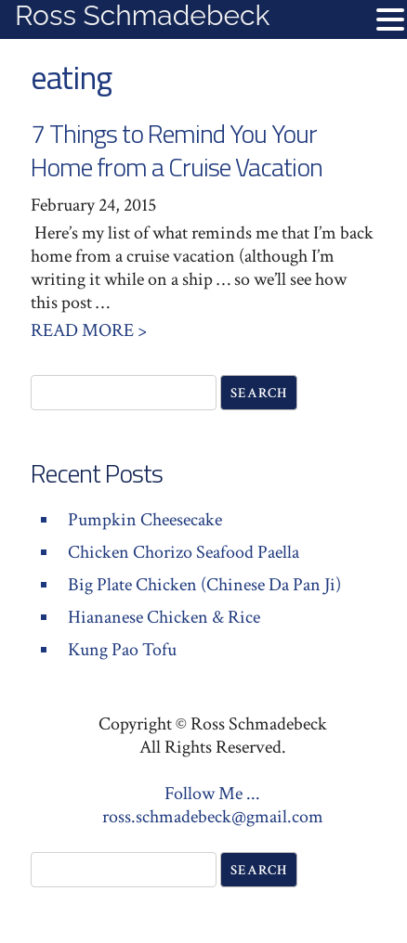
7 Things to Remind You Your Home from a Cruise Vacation (176, 150)
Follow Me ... (212, 794)
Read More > (89, 330)
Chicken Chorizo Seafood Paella (183, 552)
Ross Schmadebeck (142, 15)
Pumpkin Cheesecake (145, 520)
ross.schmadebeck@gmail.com (212, 817)
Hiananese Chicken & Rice (164, 617)
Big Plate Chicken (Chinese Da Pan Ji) (204, 585)
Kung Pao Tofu (122, 650)
